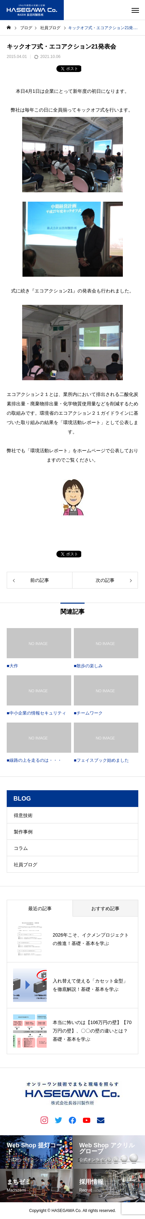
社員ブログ (25, 864)
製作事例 (23, 831)
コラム (21, 848)
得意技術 (23, 815)
